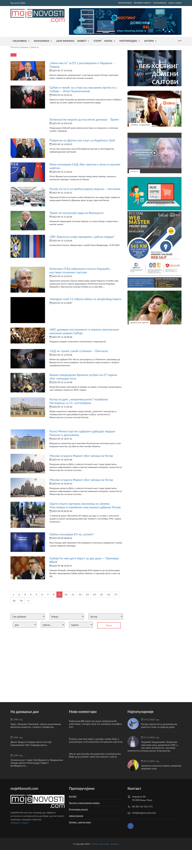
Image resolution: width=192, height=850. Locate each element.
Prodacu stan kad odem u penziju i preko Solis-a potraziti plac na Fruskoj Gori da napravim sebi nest (96, 740)
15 (101, 594)
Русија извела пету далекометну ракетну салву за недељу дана (159, 725)
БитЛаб (72, 796)
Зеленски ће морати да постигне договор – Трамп (84, 119)
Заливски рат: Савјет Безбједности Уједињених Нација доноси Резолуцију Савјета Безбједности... (36, 762)
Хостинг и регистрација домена (84, 803)
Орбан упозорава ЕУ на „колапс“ (72, 534)
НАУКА (108, 40)
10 (65, 594)
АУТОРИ (149, 40)
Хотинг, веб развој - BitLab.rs (105, 844)
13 (87, 594)
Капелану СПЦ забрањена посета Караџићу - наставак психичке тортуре (81, 270)
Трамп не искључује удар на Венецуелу (77, 213)
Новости (34, 47)
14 (94, 594)
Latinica (171, 3)
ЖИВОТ (81, 40)
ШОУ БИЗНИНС (65, 40)
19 (21, 600)
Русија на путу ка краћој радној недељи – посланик (85, 189)
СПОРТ (97, 40)
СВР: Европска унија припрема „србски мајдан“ (82, 236)
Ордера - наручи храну (80, 822)
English (179, 3)
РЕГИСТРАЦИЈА (125, 3)
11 (73, 594)
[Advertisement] (66, 664)
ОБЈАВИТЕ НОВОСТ (142, 3)
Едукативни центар (78, 809)
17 (115, 594)
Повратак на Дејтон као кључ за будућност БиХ (82, 140)
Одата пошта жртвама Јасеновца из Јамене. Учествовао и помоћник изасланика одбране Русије (85, 505)
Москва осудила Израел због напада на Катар (81, 455)
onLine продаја (76, 815)
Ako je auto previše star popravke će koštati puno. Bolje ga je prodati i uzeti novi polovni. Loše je (95, 755)
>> (28, 600)
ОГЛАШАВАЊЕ (159, 3)
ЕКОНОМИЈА (41, 40)
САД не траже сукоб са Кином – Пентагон (79, 351)
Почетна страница (19, 47)
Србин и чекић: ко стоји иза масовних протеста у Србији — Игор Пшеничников (83, 89)
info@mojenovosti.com (144, 812)
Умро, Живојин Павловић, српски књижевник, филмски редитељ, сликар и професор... (35, 725)
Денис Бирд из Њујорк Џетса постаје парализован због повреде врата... (30, 743)
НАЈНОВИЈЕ (20, 40)
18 (14, 600)
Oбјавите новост (19, 822)
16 (108, 594)
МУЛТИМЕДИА (128, 40)
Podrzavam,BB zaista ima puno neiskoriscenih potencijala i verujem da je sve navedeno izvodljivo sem (95, 724)
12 (80, 594)
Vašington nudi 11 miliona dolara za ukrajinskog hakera (85, 299)
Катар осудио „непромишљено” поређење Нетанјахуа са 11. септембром (79, 401)
